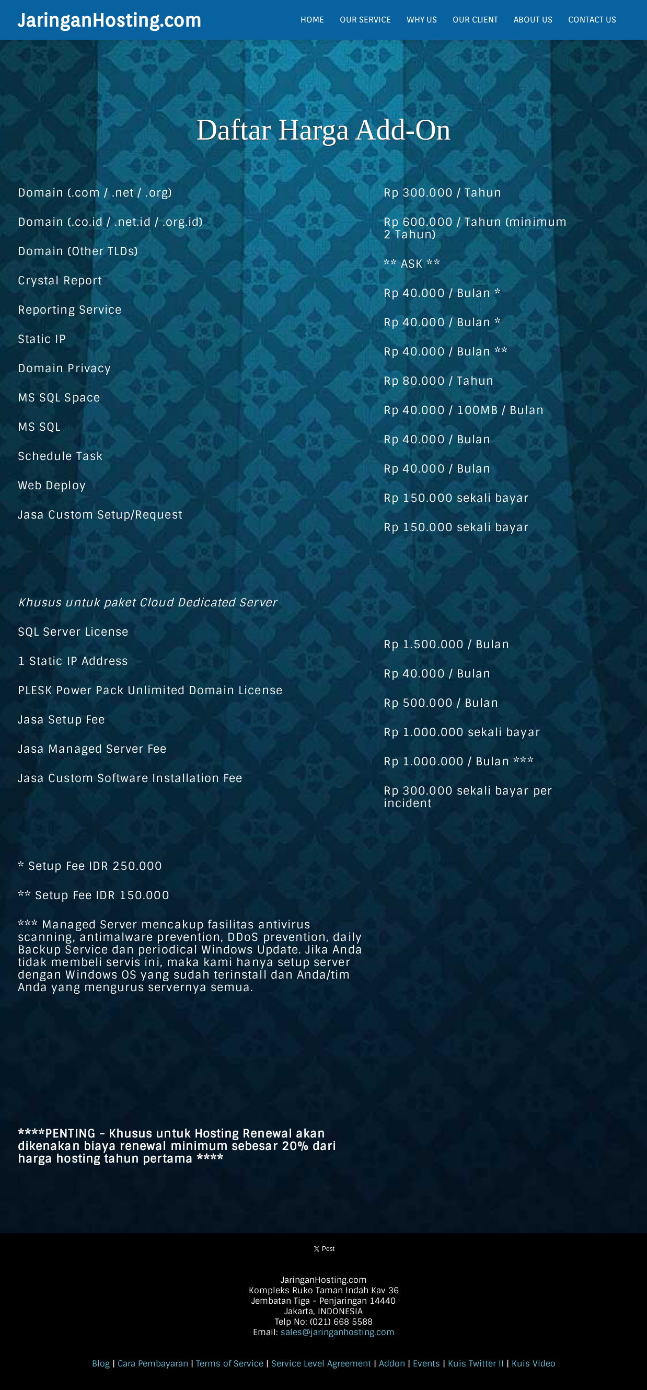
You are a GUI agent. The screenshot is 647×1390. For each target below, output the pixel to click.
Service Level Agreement (321, 1363)
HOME (312, 20)
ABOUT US (533, 20)
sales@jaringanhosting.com (338, 1332)
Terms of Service (229, 1363)
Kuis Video (534, 1363)
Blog (101, 1363)
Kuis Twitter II (476, 1363)
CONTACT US (592, 20)
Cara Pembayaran (153, 1363)
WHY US (422, 20)
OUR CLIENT (475, 20)
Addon (392, 1363)
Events (426, 1363)
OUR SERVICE (365, 20)
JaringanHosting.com (109, 20)
